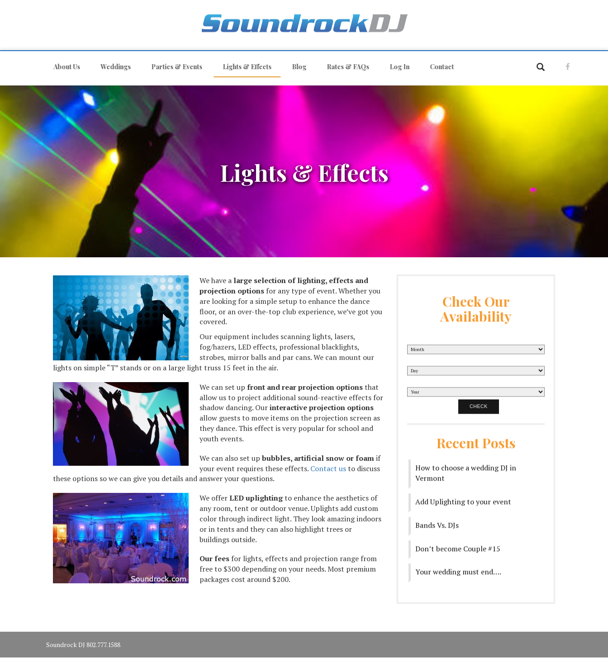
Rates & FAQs (344, 66)
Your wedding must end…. (458, 568)
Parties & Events (172, 66)
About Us (62, 66)
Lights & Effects (242, 66)
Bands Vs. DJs (437, 521)
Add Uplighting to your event (463, 498)
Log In (395, 66)
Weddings (111, 66)
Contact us (328, 468)
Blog (295, 66)
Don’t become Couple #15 (457, 545)
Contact (438, 66)
